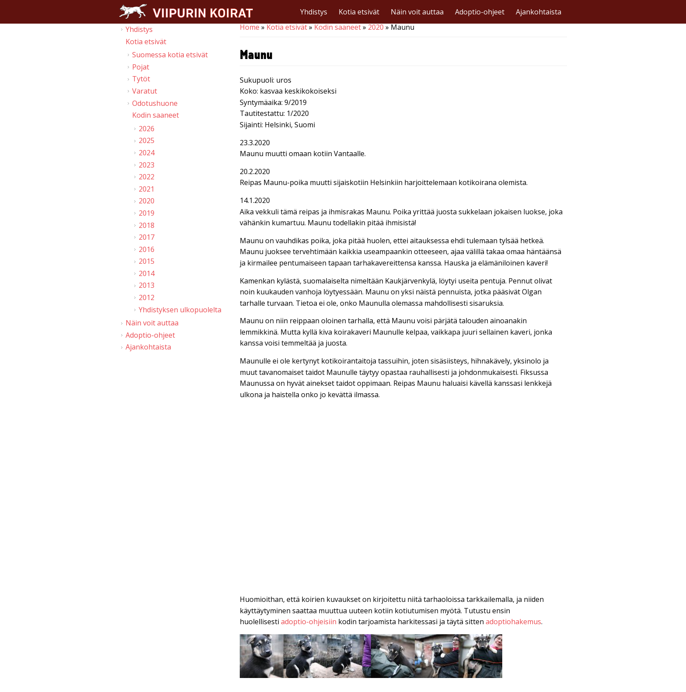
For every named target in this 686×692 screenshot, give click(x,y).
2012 (146, 297)
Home (249, 27)
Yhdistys (313, 12)
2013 (146, 285)
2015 (146, 261)
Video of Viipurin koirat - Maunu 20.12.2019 (403, 499)
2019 (146, 213)
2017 (146, 237)
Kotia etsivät (359, 12)
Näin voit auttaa (417, 12)
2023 (146, 165)
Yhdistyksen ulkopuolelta (180, 310)
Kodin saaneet (337, 27)
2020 (376, 27)
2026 (146, 128)
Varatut (144, 91)
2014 (146, 273)
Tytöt (141, 79)
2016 (146, 249)
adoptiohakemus (513, 621)
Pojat (140, 67)
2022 (146, 177)
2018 (146, 225)
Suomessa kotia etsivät (170, 54)
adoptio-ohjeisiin (308, 621)
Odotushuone (155, 103)
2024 (146, 152)
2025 (146, 140)
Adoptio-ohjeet (479, 12)
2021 (146, 189)
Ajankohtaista (538, 12)
